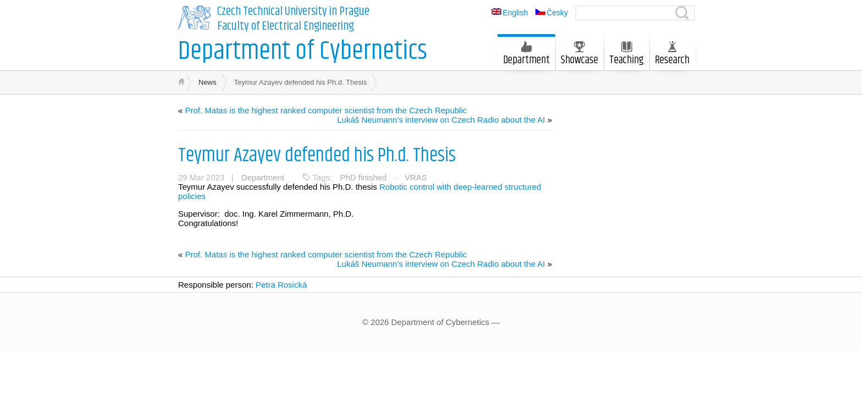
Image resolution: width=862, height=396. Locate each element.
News (207, 82)
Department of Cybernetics (302, 51)
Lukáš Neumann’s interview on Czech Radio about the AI (441, 119)
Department (526, 55)
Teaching (626, 55)
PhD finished (363, 177)
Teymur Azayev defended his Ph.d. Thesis (317, 155)
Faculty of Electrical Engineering (285, 26)
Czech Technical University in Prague (293, 11)
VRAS (416, 177)
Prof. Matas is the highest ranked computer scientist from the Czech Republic (326, 110)
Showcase (579, 55)
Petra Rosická (281, 284)
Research (672, 55)
